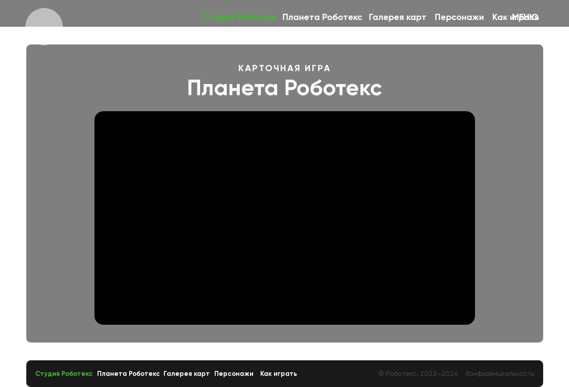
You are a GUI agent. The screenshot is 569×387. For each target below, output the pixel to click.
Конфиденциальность (500, 374)
